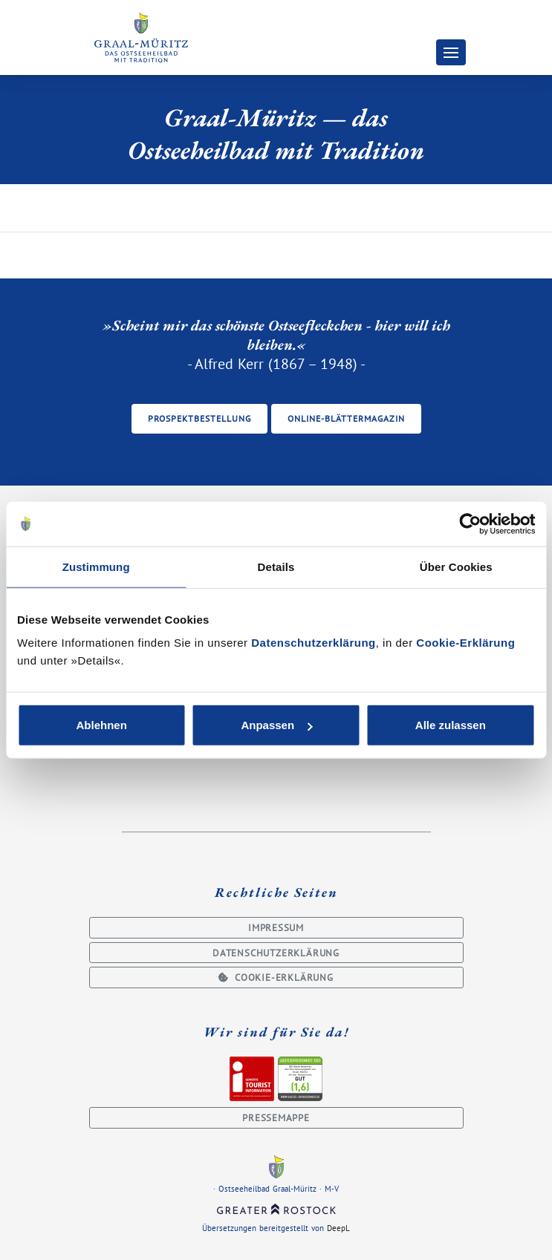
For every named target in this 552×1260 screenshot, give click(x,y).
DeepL (338, 1228)
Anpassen (276, 725)
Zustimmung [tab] (96, 566)
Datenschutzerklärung (313, 642)
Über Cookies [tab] (456, 566)
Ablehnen (102, 725)
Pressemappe (276, 1117)
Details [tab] (276, 566)
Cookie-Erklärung (465, 642)
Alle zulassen (450, 725)
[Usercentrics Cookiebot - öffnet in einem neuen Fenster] (470, 523)
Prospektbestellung (199, 418)
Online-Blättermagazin (346, 418)
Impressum (276, 927)
